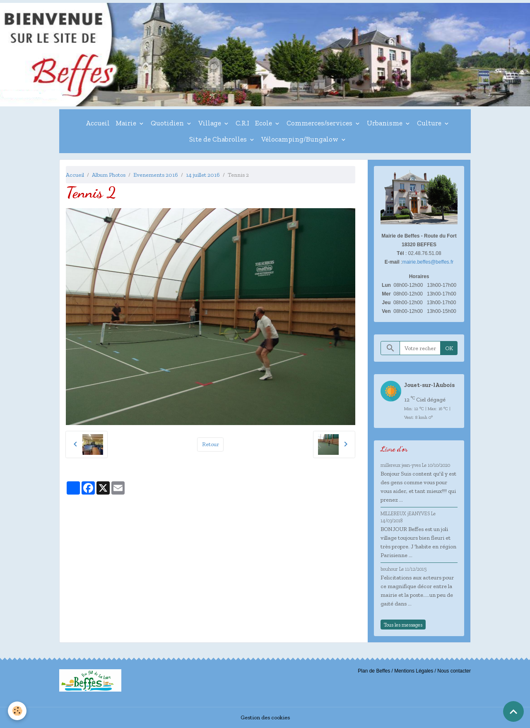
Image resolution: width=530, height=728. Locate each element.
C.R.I (242, 123)
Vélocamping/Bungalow (300, 139)
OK (449, 348)
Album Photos (108, 174)
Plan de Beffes (374, 671)
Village (210, 123)
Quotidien (168, 123)
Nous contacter (454, 671)
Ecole (264, 123)
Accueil (98, 123)
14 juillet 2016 (203, 174)
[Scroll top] (513, 711)
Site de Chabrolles (218, 139)
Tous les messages (403, 625)
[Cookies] (17, 711)
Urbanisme (385, 123)
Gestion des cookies (265, 717)
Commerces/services (320, 123)
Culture (430, 123)
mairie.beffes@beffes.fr (427, 262)
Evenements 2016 (155, 174)
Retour (210, 444)
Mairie (127, 123)
